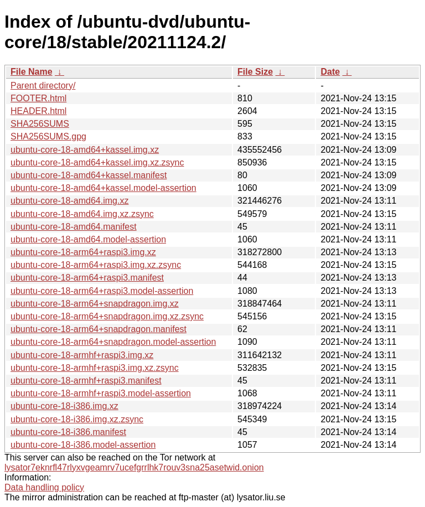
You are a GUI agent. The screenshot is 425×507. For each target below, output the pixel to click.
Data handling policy (44, 487)
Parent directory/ (43, 85)
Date (330, 71)
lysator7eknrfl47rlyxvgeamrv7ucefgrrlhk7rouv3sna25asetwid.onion (134, 467)
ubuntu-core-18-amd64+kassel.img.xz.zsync (97, 162)
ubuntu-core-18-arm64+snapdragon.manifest (98, 329)
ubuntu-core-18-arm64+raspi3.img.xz (83, 252)
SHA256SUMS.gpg (48, 136)
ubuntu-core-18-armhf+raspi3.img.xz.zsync (95, 368)
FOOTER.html (38, 98)
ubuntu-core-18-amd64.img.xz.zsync (82, 214)
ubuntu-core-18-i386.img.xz (64, 406)
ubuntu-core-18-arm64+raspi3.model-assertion (102, 291)
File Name (32, 71)
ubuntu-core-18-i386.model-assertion (83, 444)
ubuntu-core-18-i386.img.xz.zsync (77, 419)
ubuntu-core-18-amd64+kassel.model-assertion (103, 188)
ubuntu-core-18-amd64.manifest (74, 226)
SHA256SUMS (40, 123)
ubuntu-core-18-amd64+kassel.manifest (89, 175)
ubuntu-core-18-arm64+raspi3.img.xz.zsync (96, 265)
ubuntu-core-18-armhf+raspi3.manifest (86, 380)
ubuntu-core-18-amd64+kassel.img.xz (85, 149)
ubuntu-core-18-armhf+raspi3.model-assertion (101, 393)
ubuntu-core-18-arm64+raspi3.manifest (87, 277)
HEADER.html (38, 111)
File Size (255, 71)
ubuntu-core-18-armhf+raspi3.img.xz (82, 355)
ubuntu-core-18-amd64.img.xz (69, 200)
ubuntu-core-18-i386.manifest (68, 432)
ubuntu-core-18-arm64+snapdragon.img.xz (95, 303)
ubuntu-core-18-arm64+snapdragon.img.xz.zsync (107, 316)
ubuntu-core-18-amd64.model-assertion (88, 239)
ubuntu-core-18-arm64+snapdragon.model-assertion (113, 341)
